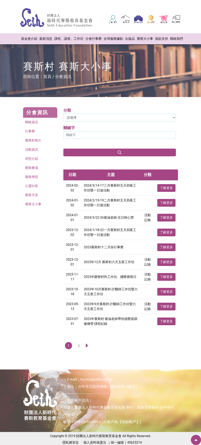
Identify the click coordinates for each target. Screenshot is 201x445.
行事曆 (30, 131)
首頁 (47, 76)
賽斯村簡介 (33, 140)
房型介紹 (31, 159)
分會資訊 (63, 76)
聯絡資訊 (31, 122)
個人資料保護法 (94, 442)
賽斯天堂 (31, 195)
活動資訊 (31, 149)
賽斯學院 (31, 177)
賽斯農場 (31, 168)
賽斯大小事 (33, 204)
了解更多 (166, 188)
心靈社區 (31, 186)
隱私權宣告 (71, 442)
